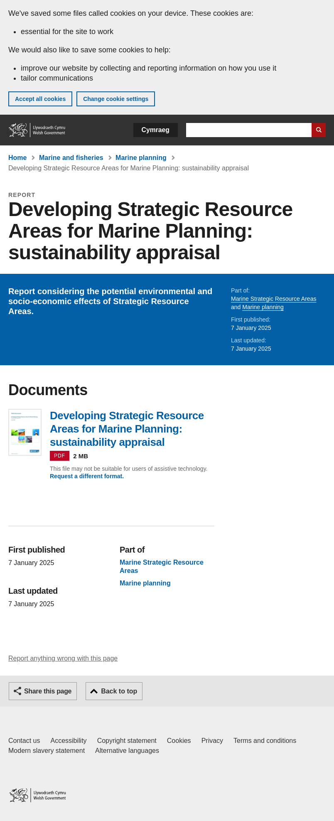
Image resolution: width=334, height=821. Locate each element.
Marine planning (141, 157)
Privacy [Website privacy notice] (212, 740)
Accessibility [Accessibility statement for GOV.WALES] (68, 740)
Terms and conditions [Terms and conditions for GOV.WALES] (264, 740)
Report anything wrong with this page (63, 658)
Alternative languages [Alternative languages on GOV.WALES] (127, 750)
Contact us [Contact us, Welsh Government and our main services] (24, 740)
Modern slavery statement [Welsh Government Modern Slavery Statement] (46, 750)
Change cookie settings (115, 99)
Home (17, 157)
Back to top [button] (119, 691)
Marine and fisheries (71, 157)
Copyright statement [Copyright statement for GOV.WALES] (127, 740)
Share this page (47, 691)
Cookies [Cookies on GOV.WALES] (179, 740)
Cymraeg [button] (155, 129)
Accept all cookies (40, 99)
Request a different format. (87, 476)
